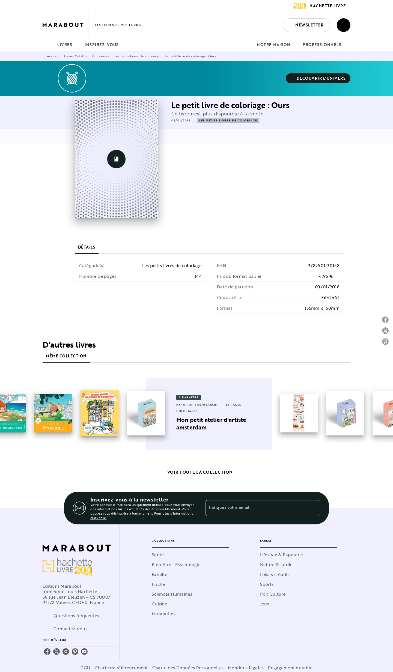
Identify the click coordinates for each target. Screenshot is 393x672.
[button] (306, 25)
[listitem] (47, 651)
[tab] (48, 44)
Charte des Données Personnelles (188, 667)
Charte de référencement (121, 667)
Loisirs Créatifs (75, 55)
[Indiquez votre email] (255, 508)
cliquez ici (98, 517)
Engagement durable (290, 667)
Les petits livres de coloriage (137, 55)
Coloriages (100, 55)
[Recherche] (343, 25)
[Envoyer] (313, 508)
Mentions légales (246, 667)
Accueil (53, 55)
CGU (85, 667)
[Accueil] (65, 25)
